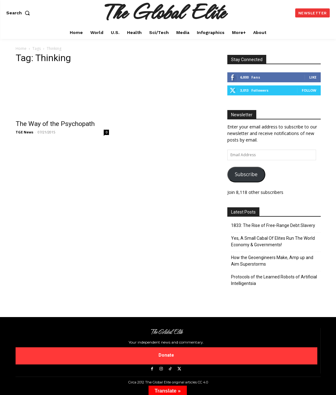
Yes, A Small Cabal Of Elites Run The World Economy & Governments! (273, 241)
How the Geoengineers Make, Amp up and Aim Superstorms (272, 261)
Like (312, 77)
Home (21, 48)
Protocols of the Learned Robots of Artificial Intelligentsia (274, 280)
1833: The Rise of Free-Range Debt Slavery (273, 225)
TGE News (24, 132)
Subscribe (246, 174)
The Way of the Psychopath (55, 124)
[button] (19, 12)
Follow (309, 90)
